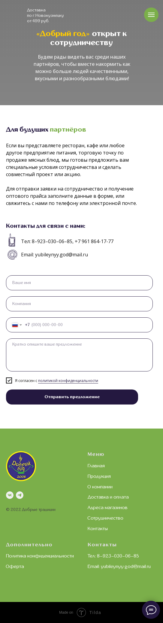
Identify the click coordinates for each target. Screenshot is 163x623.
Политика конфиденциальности (40, 556)
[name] (79, 282)
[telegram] (19, 495)
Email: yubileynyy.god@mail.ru (119, 566)
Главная (96, 465)
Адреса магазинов (108, 507)
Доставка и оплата (108, 497)
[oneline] (79, 303)
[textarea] (79, 354)
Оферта (15, 566)
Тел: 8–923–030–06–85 (113, 556)
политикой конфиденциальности (68, 380)
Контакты (98, 528)
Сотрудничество (105, 518)
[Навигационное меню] (151, 15)
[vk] (10, 495)
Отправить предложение (72, 397)
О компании (100, 486)
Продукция (99, 476)
